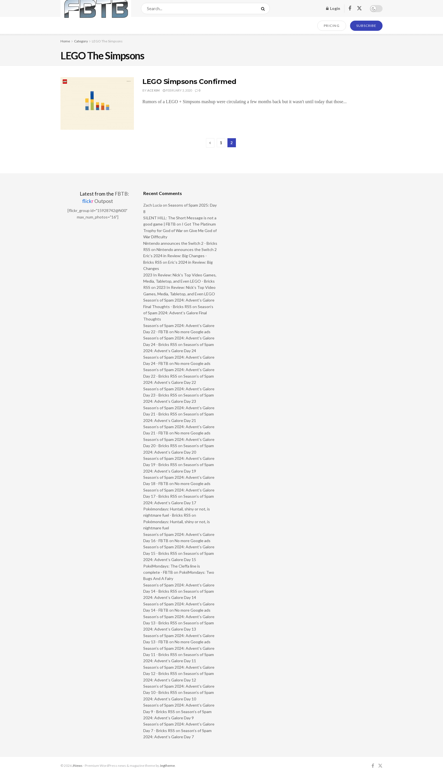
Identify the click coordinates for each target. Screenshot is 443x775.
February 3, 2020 (177, 90)
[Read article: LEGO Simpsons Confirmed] (97, 103)
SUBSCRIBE (366, 25)
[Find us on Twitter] (359, 8)
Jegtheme (167, 765)
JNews (77, 765)
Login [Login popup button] (333, 8)
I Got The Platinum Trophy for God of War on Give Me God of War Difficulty (180, 230)
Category (81, 41)
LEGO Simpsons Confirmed (189, 81)
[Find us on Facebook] (349, 8)
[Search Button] (264, 8)
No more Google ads (192, 331)
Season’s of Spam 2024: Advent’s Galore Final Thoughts (178, 313)
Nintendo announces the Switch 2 (187, 249)
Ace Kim (153, 90)
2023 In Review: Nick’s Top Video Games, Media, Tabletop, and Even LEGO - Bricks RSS (179, 281)
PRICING (332, 25)
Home (65, 41)
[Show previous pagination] (210, 143)
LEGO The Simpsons (107, 41)
